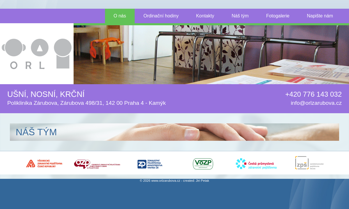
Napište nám (320, 15)
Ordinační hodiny (161, 15)
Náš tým (240, 15)
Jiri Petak (202, 180)
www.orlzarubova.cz (165, 180)
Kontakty (205, 15)
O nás (120, 15)
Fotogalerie (277, 15)
